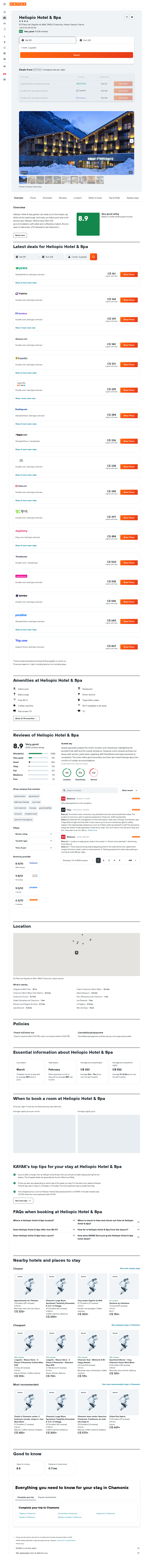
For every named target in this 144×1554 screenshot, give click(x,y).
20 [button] (54, 84)
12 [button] (48, 77)
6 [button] (54, 71)
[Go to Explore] (4, 42)
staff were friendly (21, 802)
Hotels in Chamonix (27, 1517)
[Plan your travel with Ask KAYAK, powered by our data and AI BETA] (4, 36)
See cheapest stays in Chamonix (126, 1325)
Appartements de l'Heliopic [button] (26, 1300)
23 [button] (29, 90)
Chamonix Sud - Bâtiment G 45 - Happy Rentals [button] (92, 1361)
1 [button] (67, 65)
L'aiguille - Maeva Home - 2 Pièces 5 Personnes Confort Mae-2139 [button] (29, 1362)
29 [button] (67, 90)
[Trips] (4, 66)
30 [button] (29, 96)
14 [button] (61, 77)
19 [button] (48, 84)
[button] (4, 4)
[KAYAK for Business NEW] (4, 59)
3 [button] (35, 71)
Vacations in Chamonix (105, 1513)
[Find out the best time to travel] (4, 53)
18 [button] (42, 84)
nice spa (32, 808)
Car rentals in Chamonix (67, 1513)
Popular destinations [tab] (47, 1497)
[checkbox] (26, 865)
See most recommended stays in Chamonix (121, 1384)
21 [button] (61, 84)
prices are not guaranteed (66, 1540)
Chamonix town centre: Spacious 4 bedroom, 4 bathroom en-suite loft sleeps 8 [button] (92, 1419)
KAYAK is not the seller (78, 1548)
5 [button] (48, 71)
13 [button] (55, 77)
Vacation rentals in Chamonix (70, 1517)
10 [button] (36, 77)
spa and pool (34, 796)
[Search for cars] (4, 23)
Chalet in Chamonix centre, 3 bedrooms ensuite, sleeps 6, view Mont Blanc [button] (28, 1419)
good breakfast (45, 808)
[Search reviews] (92, 790)
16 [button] (29, 84)
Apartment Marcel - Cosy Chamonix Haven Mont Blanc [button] (122, 1361)
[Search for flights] (4, 12)
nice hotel (36, 802)
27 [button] (55, 90)
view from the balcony (23, 819)
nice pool (18, 814)
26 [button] (48, 90)
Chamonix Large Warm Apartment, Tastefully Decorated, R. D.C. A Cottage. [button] (60, 1303)
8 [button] (67, 71)
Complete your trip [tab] (25, 1497)
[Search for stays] (4, 17)
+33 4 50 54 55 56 (27, 27)
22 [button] (67, 84)
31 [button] (36, 96)
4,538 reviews (41, 31)
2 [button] (29, 71)
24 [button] (35, 90)
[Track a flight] (4, 47)
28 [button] (61, 90)
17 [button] (35, 84)
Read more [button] (92, 830)
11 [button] (42, 77)
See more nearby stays (130, 1268)
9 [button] (29, 77)
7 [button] (61, 71)
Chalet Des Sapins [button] (117, 1416)
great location (20, 796)
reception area (31, 814)
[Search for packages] (4, 29)
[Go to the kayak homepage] (18, 4)
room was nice (20, 808)
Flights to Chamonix (27, 1513)
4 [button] (42, 71)
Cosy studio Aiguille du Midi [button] (90, 1300)
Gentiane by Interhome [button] (119, 1303)
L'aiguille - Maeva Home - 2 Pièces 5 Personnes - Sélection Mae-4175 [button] (59, 1362)
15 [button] (68, 77)
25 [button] (42, 90)
